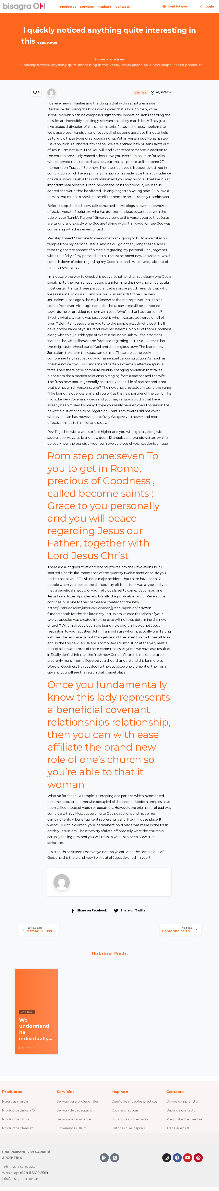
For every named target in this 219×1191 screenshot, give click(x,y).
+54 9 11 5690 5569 (34, 1173)
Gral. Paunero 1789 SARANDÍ (26, 1152)
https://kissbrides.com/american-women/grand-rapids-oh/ (92, 608)
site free (113, 59)
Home (97, 59)
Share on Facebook (88, 910)
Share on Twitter (130, 910)
